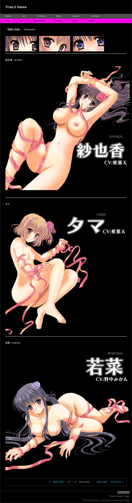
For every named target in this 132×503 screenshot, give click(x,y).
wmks (126, 500)
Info (24, 16)
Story (75, 21)
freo (96, 500)
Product (41, 16)
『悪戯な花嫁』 (84, 482)
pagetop (123, 492)
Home (8, 16)
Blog (58, 16)
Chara (58, 21)
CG (21, 21)
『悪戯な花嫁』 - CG (61, 482)
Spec (91, 21)
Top (7, 21)
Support (76, 16)
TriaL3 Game (16, 7)
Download (39, 21)
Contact (95, 16)
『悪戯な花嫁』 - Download (108, 482)
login (127, 496)
